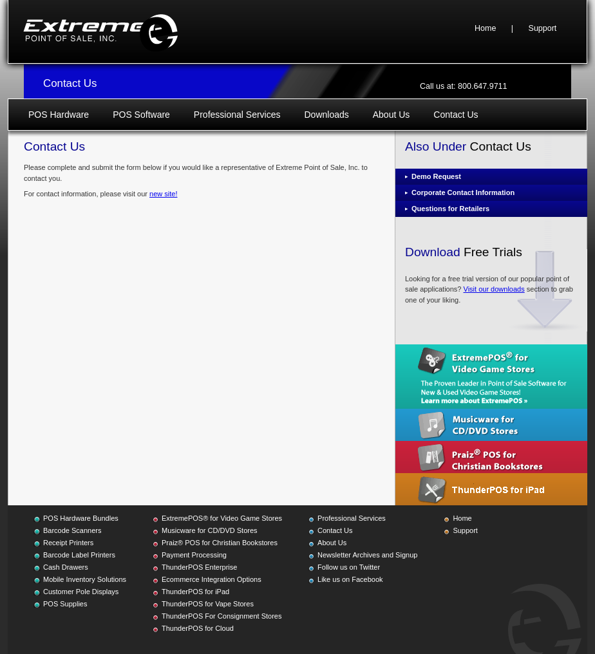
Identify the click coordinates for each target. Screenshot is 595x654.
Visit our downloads (494, 289)
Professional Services (237, 114)
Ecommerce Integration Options (211, 579)
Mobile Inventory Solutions (84, 579)
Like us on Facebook (350, 579)
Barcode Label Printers (79, 555)
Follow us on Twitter (348, 567)
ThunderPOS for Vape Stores (208, 604)
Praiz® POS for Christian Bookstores (220, 543)
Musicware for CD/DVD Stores (210, 530)
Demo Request (436, 176)
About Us (391, 114)
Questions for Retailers (450, 208)
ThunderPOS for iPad (195, 591)
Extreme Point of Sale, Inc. (100, 31)
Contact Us (455, 114)
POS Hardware (58, 114)
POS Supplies (65, 604)
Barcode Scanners (72, 530)
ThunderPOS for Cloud (198, 628)
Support (543, 28)
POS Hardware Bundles (80, 518)
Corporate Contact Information (463, 192)
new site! (163, 194)
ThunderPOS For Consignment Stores (221, 616)
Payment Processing (194, 555)
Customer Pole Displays (80, 591)
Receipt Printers (68, 543)
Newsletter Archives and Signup (367, 555)
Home (485, 28)
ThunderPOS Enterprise (199, 567)
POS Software (141, 114)
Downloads (326, 114)
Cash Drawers (65, 567)
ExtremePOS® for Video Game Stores (222, 518)
